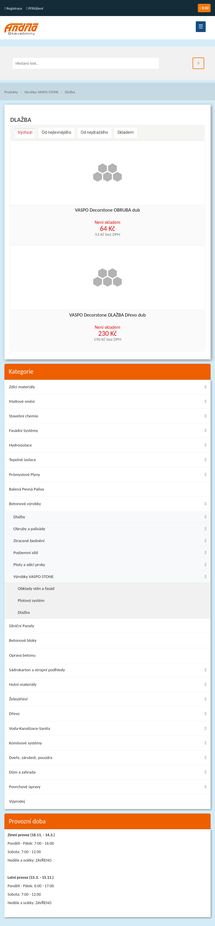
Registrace (13, 8)
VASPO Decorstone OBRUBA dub (107, 210)
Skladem (125, 132)
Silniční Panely (21, 625)
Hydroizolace (109, 446)
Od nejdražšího (94, 132)
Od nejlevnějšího (56, 132)
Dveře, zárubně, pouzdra (109, 758)
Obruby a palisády (111, 528)
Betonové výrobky (109, 504)
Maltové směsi (109, 402)
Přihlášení (34, 8)
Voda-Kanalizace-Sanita (109, 729)
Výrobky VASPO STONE (41, 92)
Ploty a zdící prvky (111, 563)
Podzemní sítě (111, 552)
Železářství (109, 700)
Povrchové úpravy (109, 787)
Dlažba (70, 92)
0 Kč (204, 8)
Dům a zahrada (109, 773)
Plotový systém (31, 600)
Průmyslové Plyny (109, 475)
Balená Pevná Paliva (26, 489)
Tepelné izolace (109, 460)
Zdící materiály (109, 387)
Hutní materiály (109, 685)
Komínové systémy (109, 744)
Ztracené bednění (111, 540)
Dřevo (109, 714)
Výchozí (25, 132)
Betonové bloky (22, 640)
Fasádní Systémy (109, 431)
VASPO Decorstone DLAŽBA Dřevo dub (107, 315)
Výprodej (17, 801)
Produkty (11, 92)
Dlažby (111, 516)
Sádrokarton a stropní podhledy (109, 670)
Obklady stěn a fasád (36, 588)
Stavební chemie (109, 417)
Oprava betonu (22, 655)
